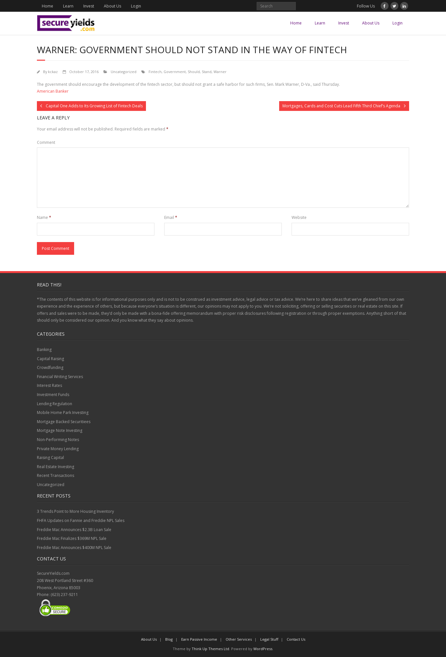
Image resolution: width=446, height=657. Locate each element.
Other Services (239, 639)
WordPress (262, 648)
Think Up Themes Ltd (210, 648)
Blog (169, 639)
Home (47, 6)
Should (194, 71)
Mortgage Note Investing (59, 430)
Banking (44, 349)
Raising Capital (50, 457)
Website (299, 217)
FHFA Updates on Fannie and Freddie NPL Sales (80, 520)
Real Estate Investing (55, 466)
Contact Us (296, 639)
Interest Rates (49, 385)
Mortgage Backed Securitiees (63, 421)
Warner (220, 71)
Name (44, 217)
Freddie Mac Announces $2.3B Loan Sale (74, 529)
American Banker (53, 91)
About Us (112, 6)
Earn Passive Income (199, 639)
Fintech (155, 71)
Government (175, 71)
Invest (88, 6)
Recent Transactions (55, 475)
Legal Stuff (269, 639)
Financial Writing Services (60, 376)
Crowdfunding (50, 367)
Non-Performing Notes (58, 439)
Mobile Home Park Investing (62, 412)
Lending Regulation (54, 403)
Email (170, 217)
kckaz (53, 71)
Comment (46, 142)
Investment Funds (53, 394)
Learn (68, 6)
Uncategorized (123, 71)
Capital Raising (50, 358)
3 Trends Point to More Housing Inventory (75, 511)
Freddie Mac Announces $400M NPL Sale (74, 547)
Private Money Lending (58, 448)
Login (136, 6)
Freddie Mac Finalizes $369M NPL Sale (71, 538)
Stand (207, 71)
